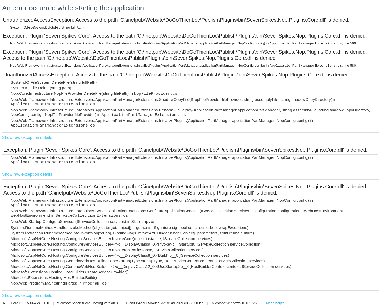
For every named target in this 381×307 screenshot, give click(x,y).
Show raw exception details (27, 137)
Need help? (275, 303)
